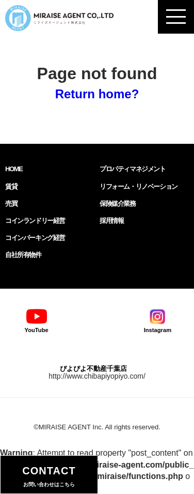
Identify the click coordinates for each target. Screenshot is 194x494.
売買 (11, 203)
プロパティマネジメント (133, 169)
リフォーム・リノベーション (138, 186)
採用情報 (111, 220)
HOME (13, 169)
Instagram (157, 320)
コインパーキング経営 (35, 238)
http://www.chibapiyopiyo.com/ (97, 376)
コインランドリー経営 (35, 220)
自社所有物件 (23, 255)
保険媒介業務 (118, 203)
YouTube (36, 320)
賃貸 (11, 186)
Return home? (97, 94)
